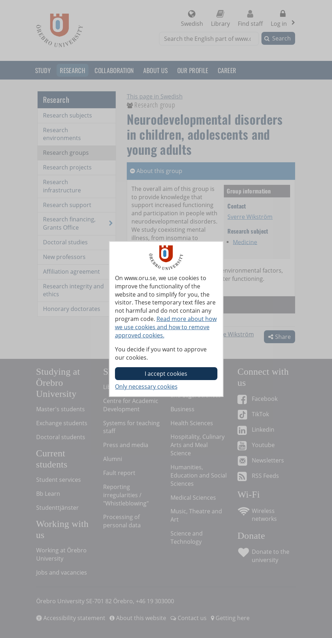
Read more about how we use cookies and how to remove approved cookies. (166, 327)
